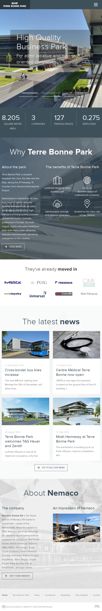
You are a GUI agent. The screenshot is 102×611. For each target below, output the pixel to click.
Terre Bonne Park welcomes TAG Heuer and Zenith (22, 441)
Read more (13, 246)
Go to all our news (51, 467)
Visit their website (17, 576)
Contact (96, 595)
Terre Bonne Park (21, 595)
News (37, 595)
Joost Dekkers (15, 606)
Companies (50, 595)
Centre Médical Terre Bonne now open (73, 372)
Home (5, 595)
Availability (65, 595)
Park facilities (82, 595)
